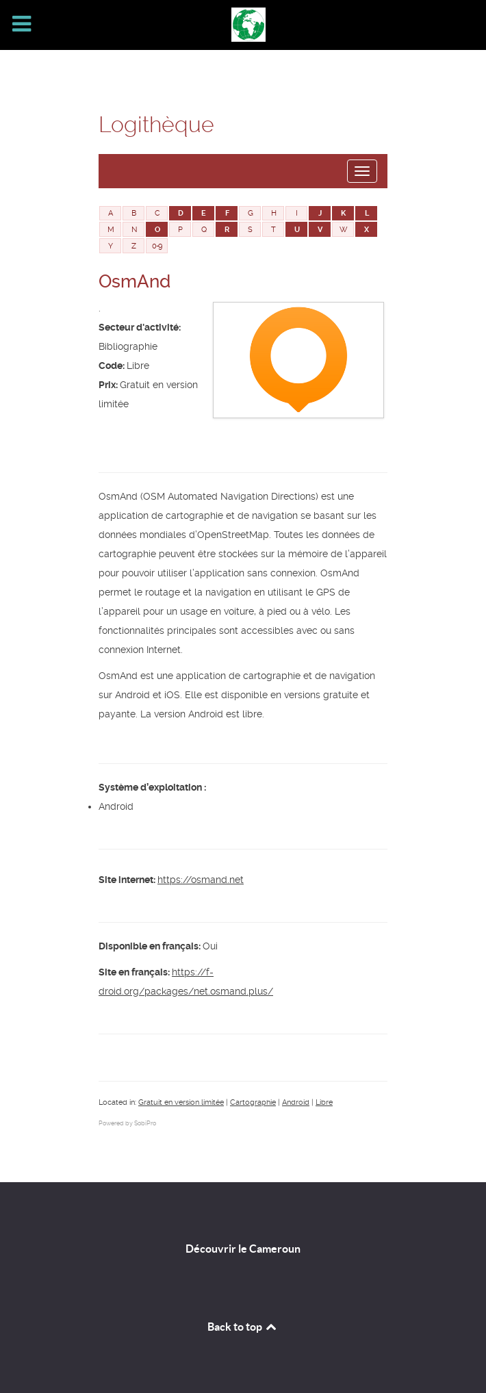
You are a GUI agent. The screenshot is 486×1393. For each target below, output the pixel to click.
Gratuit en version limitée (181, 1102)
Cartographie (253, 1102)
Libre (324, 1102)
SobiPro (145, 1123)
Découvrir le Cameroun (243, 1248)
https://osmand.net (200, 879)
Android (295, 1102)
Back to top (243, 1326)
